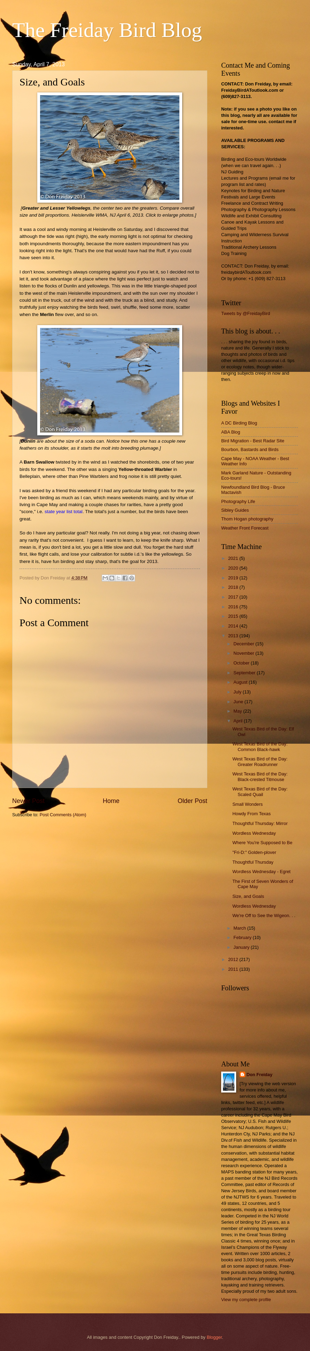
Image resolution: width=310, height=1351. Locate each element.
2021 (233, 558)
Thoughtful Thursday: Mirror (260, 823)
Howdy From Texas (251, 813)
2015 (233, 616)
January (241, 947)
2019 (233, 577)
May (238, 711)
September (245, 672)
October (241, 663)
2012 (233, 959)
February (243, 937)
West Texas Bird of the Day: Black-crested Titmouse (259, 776)
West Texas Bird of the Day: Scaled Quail (259, 791)
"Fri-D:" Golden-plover (254, 852)
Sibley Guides (235, 510)
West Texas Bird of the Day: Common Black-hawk (259, 746)
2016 (233, 606)
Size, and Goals (248, 896)
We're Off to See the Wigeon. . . (263, 915)
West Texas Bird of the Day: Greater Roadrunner (259, 761)
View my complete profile (246, 1299)
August (241, 682)
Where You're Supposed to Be (262, 842)
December (244, 643)
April (238, 720)
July (237, 692)
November (244, 653)
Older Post (192, 800)
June (239, 701)
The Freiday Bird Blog (107, 30)
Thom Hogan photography (247, 518)
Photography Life (238, 501)
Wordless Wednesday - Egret (261, 871)
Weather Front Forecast (245, 528)
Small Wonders (247, 804)
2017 (233, 597)
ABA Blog (230, 432)
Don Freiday (259, 1074)
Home (111, 800)
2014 (233, 626)
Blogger (214, 1337)
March (240, 928)
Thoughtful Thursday (252, 862)
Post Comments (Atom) (63, 814)
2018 (233, 587)
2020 (233, 568)
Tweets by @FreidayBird (245, 313)
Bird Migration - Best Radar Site (252, 440)
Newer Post (28, 800)
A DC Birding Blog (239, 423)
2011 (233, 969)
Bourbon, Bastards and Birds (250, 449)
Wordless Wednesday (254, 833)
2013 (233, 635)
